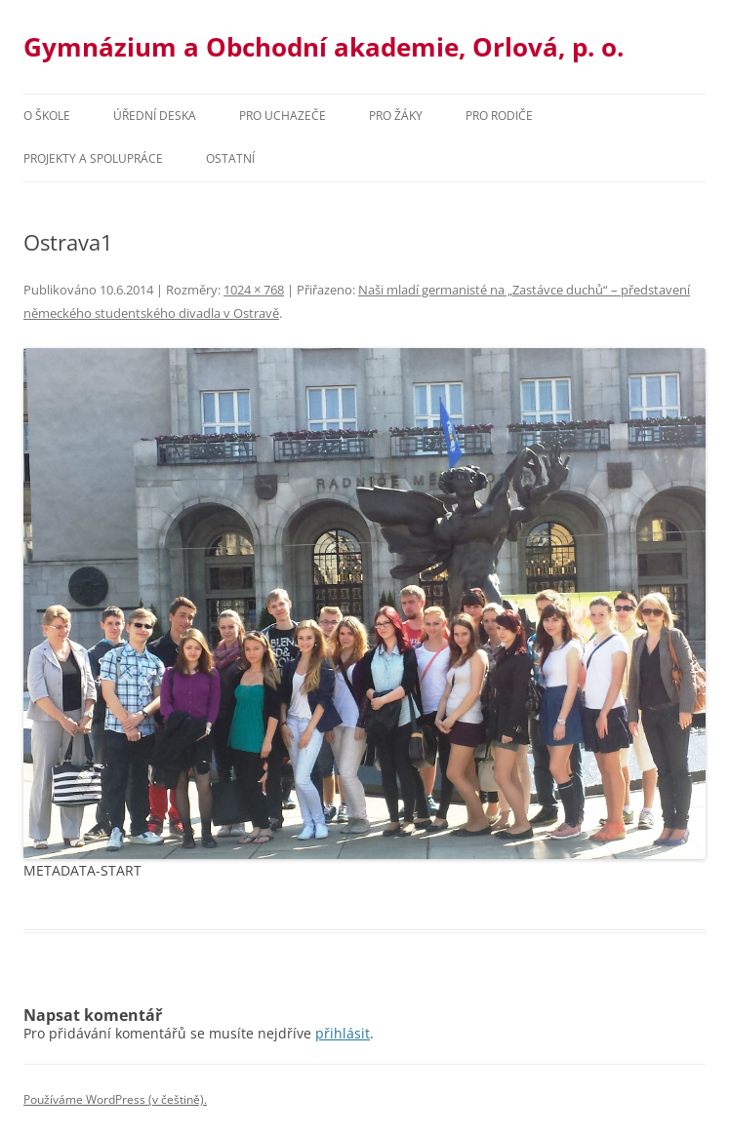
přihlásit (342, 1033)
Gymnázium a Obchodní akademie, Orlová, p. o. (323, 46)
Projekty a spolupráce (93, 158)
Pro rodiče (499, 115)
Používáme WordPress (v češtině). (115, 1099)
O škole (46, 115)
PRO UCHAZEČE (282, 115)
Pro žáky (396, 115)
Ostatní (230, 158)
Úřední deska (154, 115)
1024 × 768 (253, 289)
